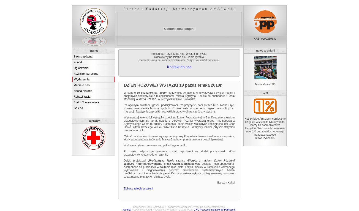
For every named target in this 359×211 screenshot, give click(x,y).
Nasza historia (82, 91)
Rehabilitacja (81, 96)
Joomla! (126, 209)
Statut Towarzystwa (86, 102)
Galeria (78, 108)
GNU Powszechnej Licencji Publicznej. (215, 209)
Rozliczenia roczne (85, 73)
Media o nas (81, 85)
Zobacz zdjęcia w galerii (138, 188)
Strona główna (82, 56)
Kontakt (78, 62)
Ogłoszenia (80, 68)
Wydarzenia (82, 79)
